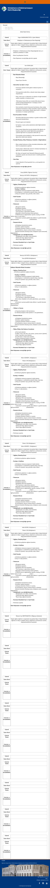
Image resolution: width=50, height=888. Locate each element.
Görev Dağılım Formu (9, 28)
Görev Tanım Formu (8, 27)
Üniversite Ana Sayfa (44, 17)
